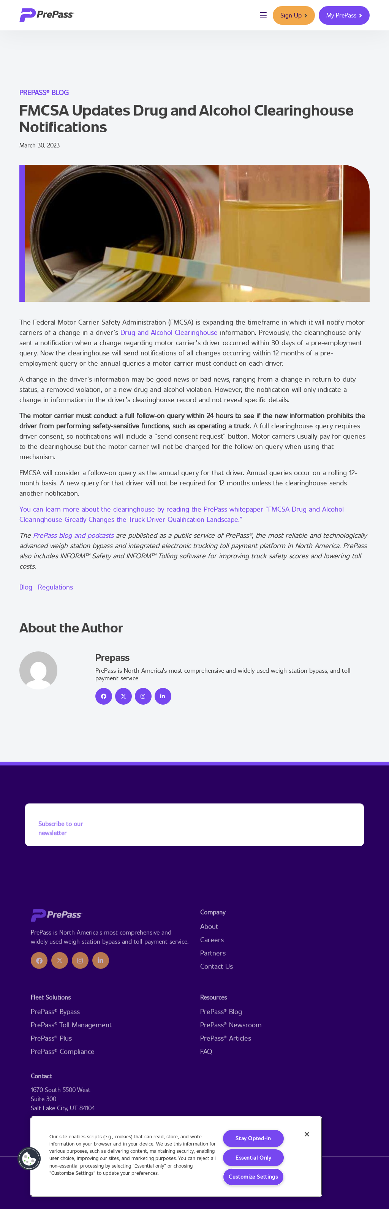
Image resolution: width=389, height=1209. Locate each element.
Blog (25, 586)
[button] (29, 1159)
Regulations (55, 586)
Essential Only (253, 1157)
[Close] (306, 1134)
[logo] (46, 15)
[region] (176, 1156)
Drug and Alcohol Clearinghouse (169, 332)
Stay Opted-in (253, 1138)
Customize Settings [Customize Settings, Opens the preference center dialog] (253, 1176)
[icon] (103, 696)
